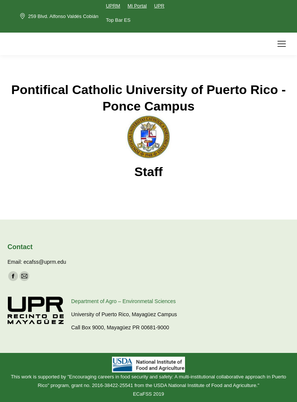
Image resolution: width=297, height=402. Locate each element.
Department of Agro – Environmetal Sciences (123, 301)
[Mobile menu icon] (281, 44)
